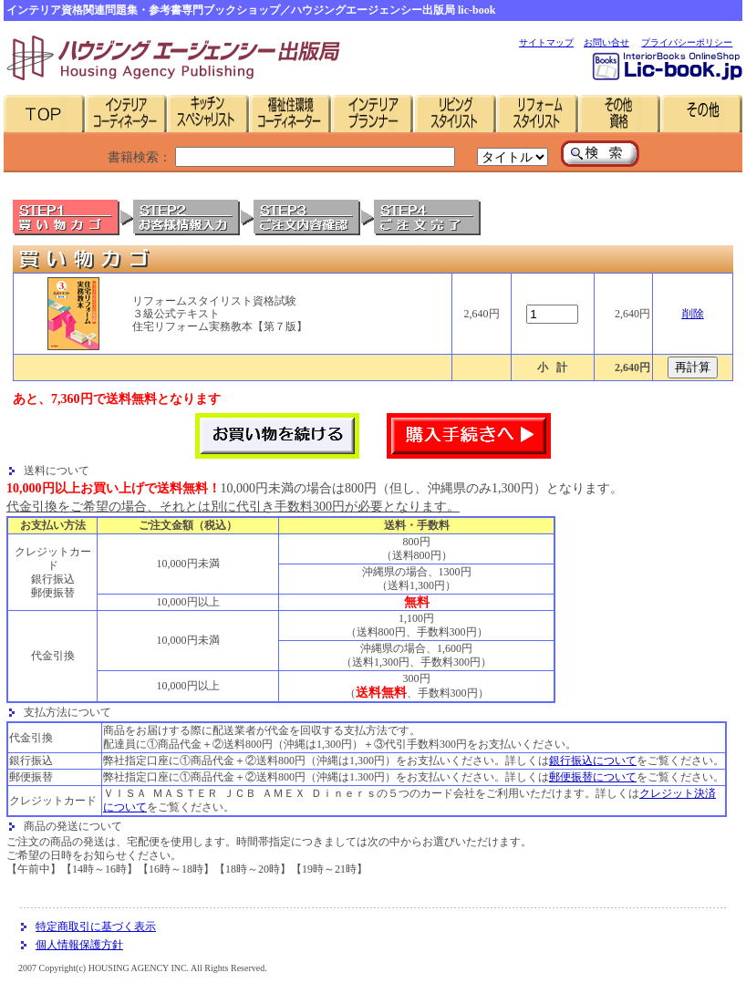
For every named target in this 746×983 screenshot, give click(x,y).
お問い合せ (606, 42)
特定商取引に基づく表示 (96, 926)
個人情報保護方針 (79, 944)
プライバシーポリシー (686, 42)
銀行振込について (593, 760)
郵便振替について (593, 777)
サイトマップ (546, 42)
